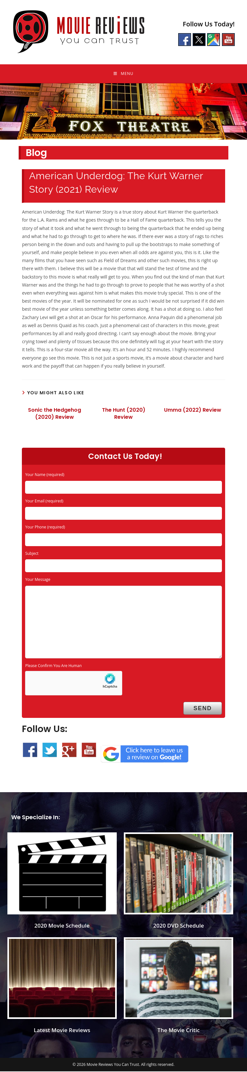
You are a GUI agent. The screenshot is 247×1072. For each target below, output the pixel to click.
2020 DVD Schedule (178, 926)
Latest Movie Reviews (62, 1031)
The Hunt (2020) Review (123, 414)
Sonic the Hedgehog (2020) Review (54, 414)
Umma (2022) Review (192, 410)
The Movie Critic (179, 1031)
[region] (123, 112)
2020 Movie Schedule (62, 926)
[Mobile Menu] (123, 74)
